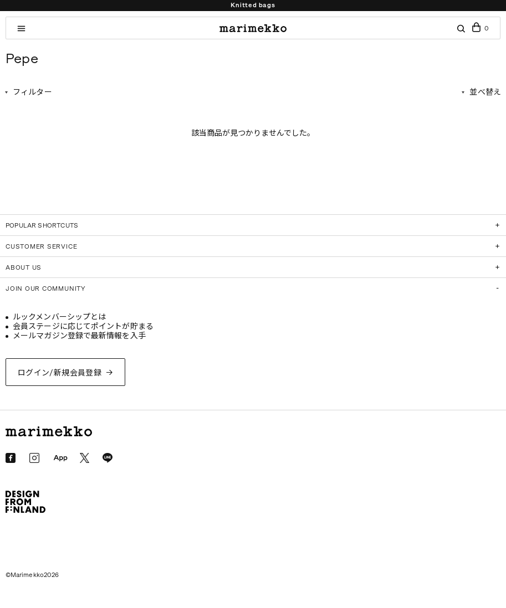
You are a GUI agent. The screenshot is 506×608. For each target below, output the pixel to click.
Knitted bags (253, 5)
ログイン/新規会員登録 (60, 373)
